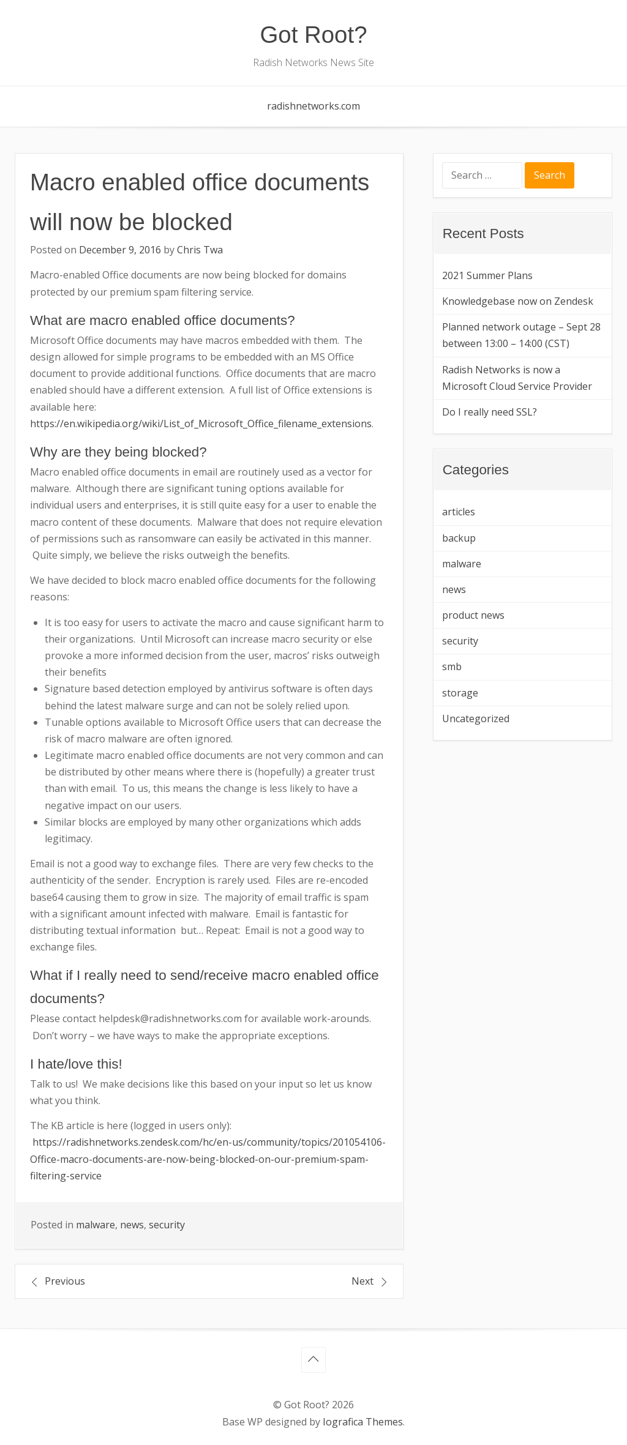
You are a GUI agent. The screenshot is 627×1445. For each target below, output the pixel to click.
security (167, 1224)
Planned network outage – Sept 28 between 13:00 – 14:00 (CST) (521, 335)
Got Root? (313, 34)
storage (460, 693)
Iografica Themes (363, 1421)
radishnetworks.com (313, 106)
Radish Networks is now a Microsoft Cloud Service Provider (517, 378)
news (132, 1224)
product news (473, 615)
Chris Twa (200, 249)
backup (459, 538)
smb (452, 666)
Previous (65, 1281)
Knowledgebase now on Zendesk (517, 301)
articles (458, 511)
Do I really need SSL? (489, 412)
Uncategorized (475, 718)
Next (362, 1281)
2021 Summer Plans (487, 275)
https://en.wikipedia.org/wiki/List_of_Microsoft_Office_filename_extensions (201, 423)
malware (95, 1224)
